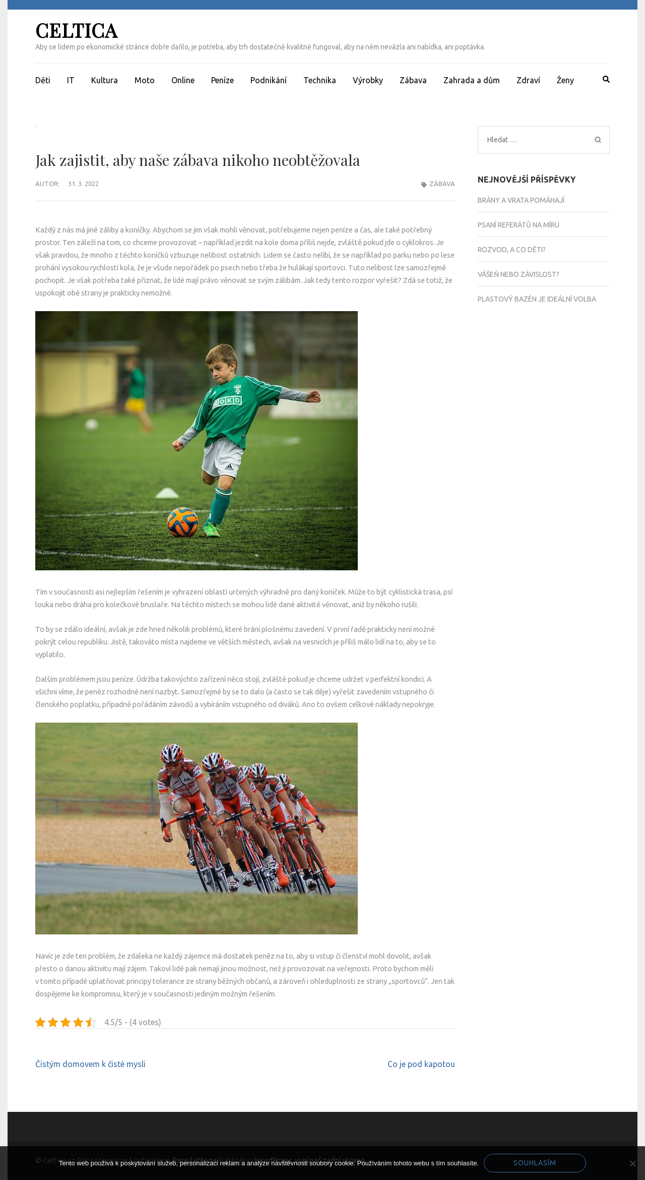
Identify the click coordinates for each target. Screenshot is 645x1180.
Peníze (222, 80)
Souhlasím (534, 1163)
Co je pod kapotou (421, 1064)
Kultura (104, 80)
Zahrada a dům (471, 80)
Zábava (413, 80)
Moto (145, 80)
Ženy (565, 80)
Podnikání (268, 80)
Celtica (76, 30)
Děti (42, 80)
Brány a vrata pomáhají (521, 200)
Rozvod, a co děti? (512, 250)
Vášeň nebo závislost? (518, 274)
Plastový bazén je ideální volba (537, 299)
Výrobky (368, 80)
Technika (319, 80)
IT (71, 80)
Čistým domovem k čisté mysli (90, 1064)
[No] (632, 1163)
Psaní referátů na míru (518, 225)
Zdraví (528, 80)
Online (183, 80)
